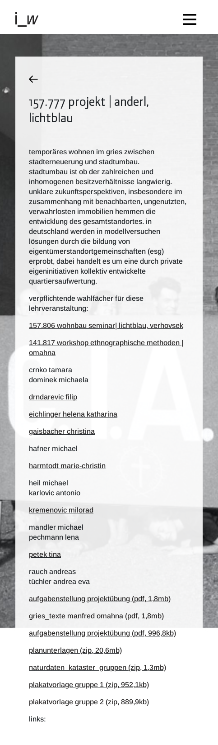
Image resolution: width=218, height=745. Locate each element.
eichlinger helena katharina (73, 414)
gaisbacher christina (62, 431)
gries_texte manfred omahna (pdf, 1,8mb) (96, 616)
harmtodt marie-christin (67, 466)
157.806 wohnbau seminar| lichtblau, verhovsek (106, 325)
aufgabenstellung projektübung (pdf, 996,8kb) (102, 633)
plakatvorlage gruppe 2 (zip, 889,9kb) (89, 702)
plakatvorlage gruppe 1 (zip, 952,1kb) (89, 684)
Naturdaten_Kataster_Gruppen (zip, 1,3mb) (97, 667)
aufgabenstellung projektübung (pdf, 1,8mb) (100, 599)
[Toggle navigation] (192, 17)
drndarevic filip (53, 397)
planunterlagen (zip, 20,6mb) (75, 650)
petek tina (45, 554)
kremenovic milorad (61, 510)
